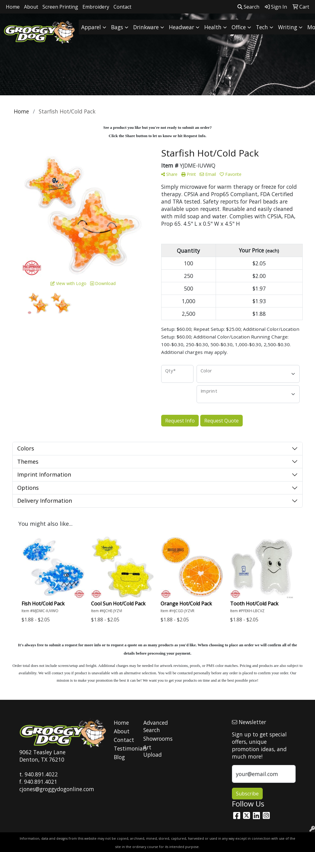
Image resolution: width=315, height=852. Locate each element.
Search (248, 6)
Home (13, 6)
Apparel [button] (91, 27)
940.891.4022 (41, 774)
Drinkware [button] (146, 27)
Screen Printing (60, 6)
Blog (119, 757)
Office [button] (239, 27)
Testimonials (125, 748)
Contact (122, 6)
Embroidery (95, 6)
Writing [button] (287, 27)
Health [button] (212, 27)
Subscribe (247, 793)
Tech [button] (262, 27)
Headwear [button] (181, 27)
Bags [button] (117, 27)
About (31, 6)
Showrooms (154, 738)
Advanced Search (154, 726)
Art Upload (152, 750)
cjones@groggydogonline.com (56, 789)
